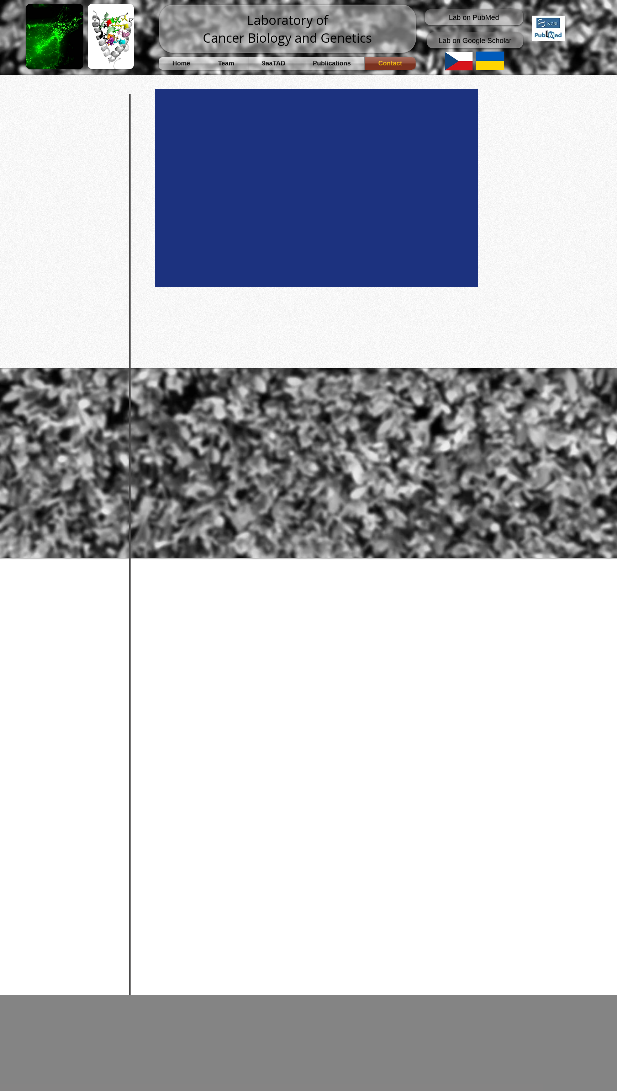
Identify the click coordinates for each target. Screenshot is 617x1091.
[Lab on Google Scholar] (475, 40)
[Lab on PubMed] (474, 17)
